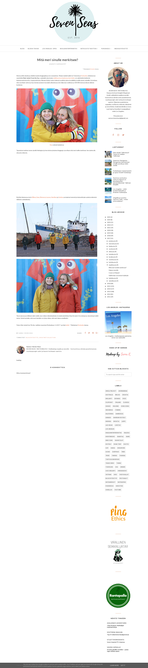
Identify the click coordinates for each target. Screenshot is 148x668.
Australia (109, 394)
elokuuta (111, 251)
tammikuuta (112, 281)
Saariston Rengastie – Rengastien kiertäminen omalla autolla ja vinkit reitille (121, 163)
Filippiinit (109, 402)
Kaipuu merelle (113, 270)
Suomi (108, 451)
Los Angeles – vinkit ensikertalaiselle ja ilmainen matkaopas (120, 190)
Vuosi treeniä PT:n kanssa (116, 642)
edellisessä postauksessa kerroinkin (64, 78)
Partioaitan (92, 69)
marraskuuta (113, 244)
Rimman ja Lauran (45, 197)
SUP (107, 448)
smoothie (119, 486)
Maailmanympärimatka (114, 432)
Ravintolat (119, 440)
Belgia (117, 394)
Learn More (114, 665)
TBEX (123, 451)
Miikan (34, 197)
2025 (108, 217)
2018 (108, 235)
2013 (108, 291)
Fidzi (124, 398)
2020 (108, 230)
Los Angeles (110, 429)
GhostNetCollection (47, 337)
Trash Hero (110, 463)
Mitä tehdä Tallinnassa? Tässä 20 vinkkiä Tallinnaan (121, 154)
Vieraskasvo (122, 470)
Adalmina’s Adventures (116, 623)
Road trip (117, 444)
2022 (108, 225)
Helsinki (116, 406)
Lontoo (118, 425)
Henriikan (54, 197)
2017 (108, 238)
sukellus (109, 489)
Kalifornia (109, 413)
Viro (115, 474)
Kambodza (119, 413)
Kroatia (116, 421)
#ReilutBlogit (111, 391)
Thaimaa (122, 455)
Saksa (113, 448)
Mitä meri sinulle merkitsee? (118, 267)
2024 (108, 220)
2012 (108, 294)
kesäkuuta (112, 257)
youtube (118, 489)
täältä (67, 325)
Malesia (126, 432)
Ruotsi (126, 444)
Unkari (122, 467)
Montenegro (110, 436)
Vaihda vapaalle (114, 647)
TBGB (107, 455)
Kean (37, 197)
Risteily (108, 444)
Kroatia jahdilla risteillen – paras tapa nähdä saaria (117, 650)
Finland (118, 402)
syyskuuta (112, 249)
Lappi (123, 421)
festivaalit (124, 478)
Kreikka (108, 421)
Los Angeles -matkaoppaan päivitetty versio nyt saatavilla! (118, 336)
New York (109, 440)
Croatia (125, 394)
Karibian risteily (119, 417)
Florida (126, 402)
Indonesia (109, 410)
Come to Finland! (114, 273)
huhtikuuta (112, 262)
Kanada (108, 417)
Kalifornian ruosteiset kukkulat (118, 275)
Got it (123, 665)
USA (116, 467)
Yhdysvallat (124, 474)
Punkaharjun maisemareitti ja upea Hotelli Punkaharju (122, 171)
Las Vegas (109, 425)
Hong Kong (125, 406)
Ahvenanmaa (123, 391)
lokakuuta (112, 246)
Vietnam (108, 474)
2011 (108, 297)
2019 (108, 233)
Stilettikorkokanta (115, 639)
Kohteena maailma (115, 632)
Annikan (60, 197)
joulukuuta (112, 241)
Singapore (121, 448)
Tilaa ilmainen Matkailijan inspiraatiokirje (115, 626)
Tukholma (109, 467)
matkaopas (122, 482)
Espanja (117, 398)
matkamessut (110, 482)
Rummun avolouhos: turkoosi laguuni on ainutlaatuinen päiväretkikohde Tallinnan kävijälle (122, 181)
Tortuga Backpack (112, 459)
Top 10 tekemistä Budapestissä (118, 634)
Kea (51, 145)
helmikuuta (112, 278)
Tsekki (119, 463)
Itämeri (117, 410)
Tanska (114, 455)
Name (128, 436)
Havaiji (108, 406)
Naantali (120, 436)
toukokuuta (112, 259)
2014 (108, 289)
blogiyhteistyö (32, 337)
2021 (108, 227)
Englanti (109, 398)
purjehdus (109, 486)
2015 (108, 286)
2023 (108, 222)
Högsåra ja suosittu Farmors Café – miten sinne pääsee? (120, 199)
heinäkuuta (112, 254)
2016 (108, 283)
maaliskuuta (112, 265)
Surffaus (115, 451)
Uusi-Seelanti (110, 470)
